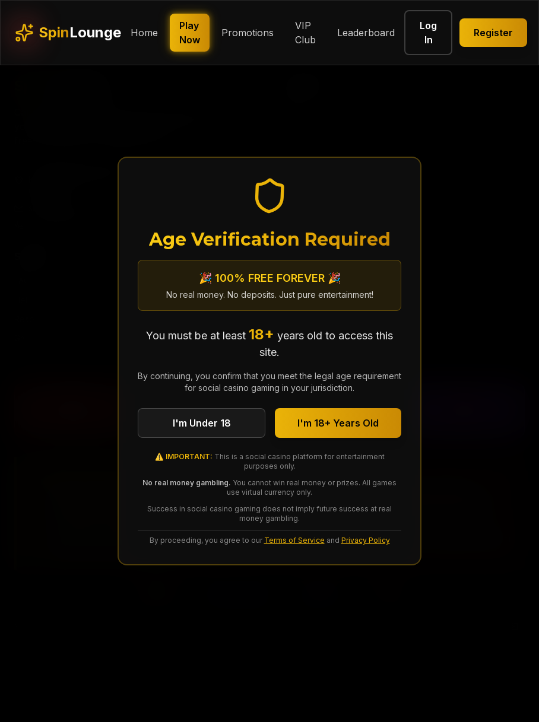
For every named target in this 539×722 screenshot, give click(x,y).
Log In (428, 33)
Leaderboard (366, 33)
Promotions (247, 33)
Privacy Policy (365, 540)
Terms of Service (294, 540)
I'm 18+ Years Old (338, 423)
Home (144, 33)
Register (493, 33)
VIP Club (305, 33)
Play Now (189, 33)
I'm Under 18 (202, 423)
